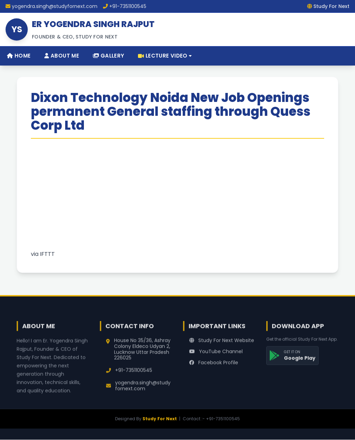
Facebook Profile (213, 365)
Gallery (108, 55)
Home (19, 55)
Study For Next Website (221, 343)
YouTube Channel (216, 354)
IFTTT (47, 254)
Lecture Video (165, 55)
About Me (61, 55)
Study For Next (159, 419)
